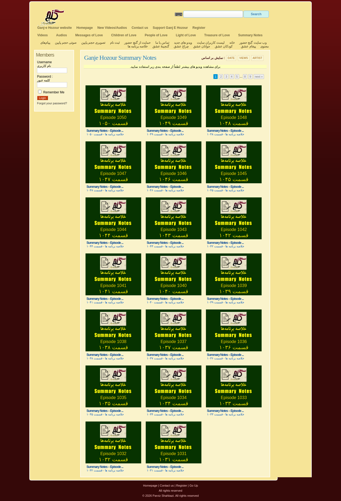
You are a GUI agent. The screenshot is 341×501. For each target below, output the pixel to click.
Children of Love (123, 35)
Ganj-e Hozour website (54, 28)
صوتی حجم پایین (65, 43)
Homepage (84, 28)
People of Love (156, 35)
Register (199, 28)
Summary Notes (250, 35)
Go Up (193, 485)
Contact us (140, 28)
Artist (257, 58)
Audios (61, 35)
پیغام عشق (248, 46)
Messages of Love (89, 35)
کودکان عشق (224, 46)
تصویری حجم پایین (92, 43)
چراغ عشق (181, 46)
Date (231, 58)
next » (259, 76)
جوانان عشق (201, 46)
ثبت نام (115, 43)
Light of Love (186, 35)
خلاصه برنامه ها (138, 46)
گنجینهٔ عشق (160, 46)
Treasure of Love (217, 35)
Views (243, 58)
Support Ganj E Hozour (170, 28)
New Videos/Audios (112, 28)
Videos (42, 35)
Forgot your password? (52, 103)
